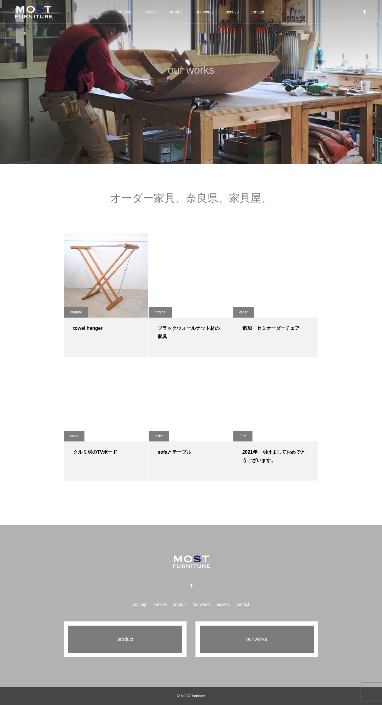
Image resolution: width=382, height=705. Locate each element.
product (177, 12)
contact (257, 12)
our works (204, 12)
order (243, 312)
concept (125, 12)
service (151, 12)
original (76, 312)
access (232, 12)
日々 (243, 436)
